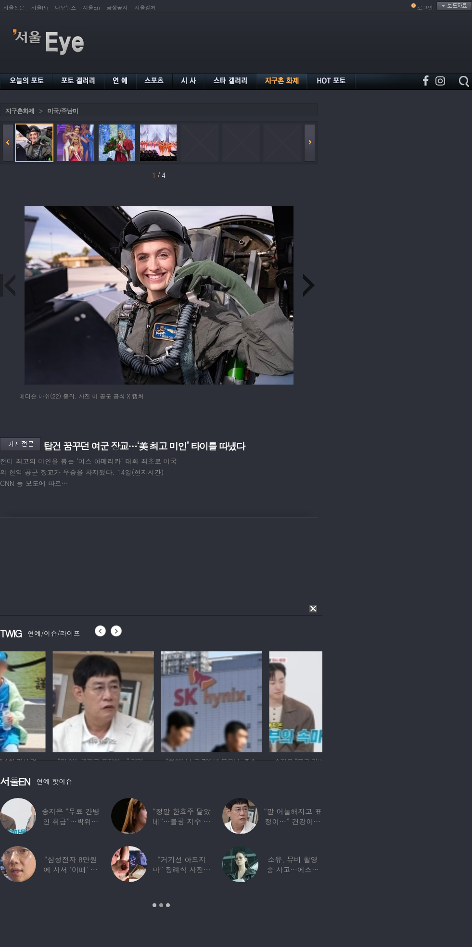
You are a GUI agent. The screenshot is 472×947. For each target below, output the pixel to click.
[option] (50, 700)
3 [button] (168, 905)
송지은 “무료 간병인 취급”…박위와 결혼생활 (70, 821)
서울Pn (39, 7)
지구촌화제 (19, 110)
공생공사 (117, 7)
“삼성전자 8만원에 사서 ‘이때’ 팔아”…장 (71, 869)
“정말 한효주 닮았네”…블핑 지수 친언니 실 (181, 821)
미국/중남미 (62, 110)
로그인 (425, 7)
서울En (91, 7)
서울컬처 (145, 7)
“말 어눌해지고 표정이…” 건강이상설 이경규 (292, 821)
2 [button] (161, 905)
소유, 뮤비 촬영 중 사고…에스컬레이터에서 (293, 869)
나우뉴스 (65, 7)
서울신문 (14, 7)
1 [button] (154, 905)
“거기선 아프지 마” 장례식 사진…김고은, (181, 869)
